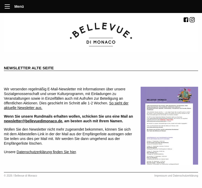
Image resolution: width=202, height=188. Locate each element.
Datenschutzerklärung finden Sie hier (46, 152)
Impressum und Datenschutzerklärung (176, 175)
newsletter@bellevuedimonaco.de (33, 121)
